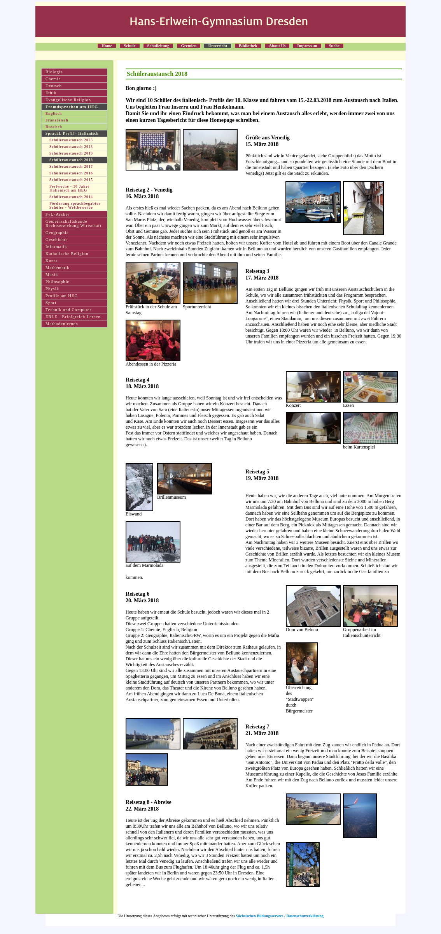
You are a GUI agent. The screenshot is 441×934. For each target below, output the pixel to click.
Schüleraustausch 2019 (71, 153)
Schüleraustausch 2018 (71, 160)
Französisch (57, 120)
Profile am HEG (62, 296)
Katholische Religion (67, 254)
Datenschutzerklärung (305, 916)
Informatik (56, 246)
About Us (277, 46)
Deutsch (54, 86)
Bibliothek (248, 46)
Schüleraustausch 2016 (71, 173)
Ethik (51, 93)
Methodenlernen (62, 324)
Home (107, 46)
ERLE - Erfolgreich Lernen (73, 317)
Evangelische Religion (68, 100)
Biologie (54, 72)
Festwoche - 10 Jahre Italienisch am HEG (69, 188)
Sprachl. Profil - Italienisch (72, 133)
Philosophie (57, 282)
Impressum (307, 46)
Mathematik (58, 268)
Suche (334, 46)
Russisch (54, 127)
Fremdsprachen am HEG (72, 107)
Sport (51, 303)
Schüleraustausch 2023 (71, 147)
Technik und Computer (68, 310)
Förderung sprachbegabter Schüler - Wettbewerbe (75, 205)
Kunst (51, 261)
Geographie (57, 232)
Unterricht (217, 46)
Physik (52, 289)
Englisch (54, 114)
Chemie (53, 79)
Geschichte (57, 239)
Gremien (188, 46)
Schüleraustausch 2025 (71, 140)
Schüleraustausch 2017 (71, 167)
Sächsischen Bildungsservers (260, 916)
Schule (129, 46)
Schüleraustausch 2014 (71, 197)
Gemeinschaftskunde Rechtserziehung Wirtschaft (74, 223)
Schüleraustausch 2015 (71, 180)
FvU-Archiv (58, 214)
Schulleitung (158, 46)
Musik (52, 275)
